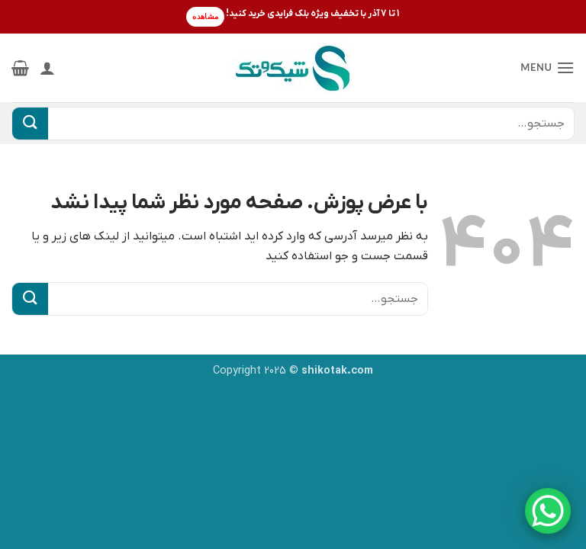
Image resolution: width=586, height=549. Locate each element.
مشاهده (205, 16)
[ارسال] (30, 124)
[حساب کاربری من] (47, 68)
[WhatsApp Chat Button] (548, 511)
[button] (547, 67)
